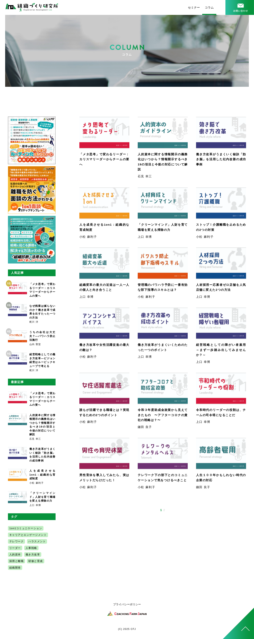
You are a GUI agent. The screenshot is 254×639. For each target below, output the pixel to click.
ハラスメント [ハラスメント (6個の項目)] (37, 541)
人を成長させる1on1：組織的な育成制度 (42, 474)
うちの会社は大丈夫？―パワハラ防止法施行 (42, 336)
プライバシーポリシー (127, 605)
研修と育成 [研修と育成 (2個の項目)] (35, 561)
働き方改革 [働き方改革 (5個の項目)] (33, 554)
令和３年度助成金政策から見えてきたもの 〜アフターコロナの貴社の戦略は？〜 (163, 416)
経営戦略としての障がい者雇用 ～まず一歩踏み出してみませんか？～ (223, 351)
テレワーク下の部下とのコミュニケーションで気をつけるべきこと (163, 481)
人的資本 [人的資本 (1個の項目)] (15, 554)
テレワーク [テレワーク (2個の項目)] (16, 541)
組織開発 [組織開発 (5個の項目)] (15, 567)
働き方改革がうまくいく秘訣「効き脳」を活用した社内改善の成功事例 (221, 159)
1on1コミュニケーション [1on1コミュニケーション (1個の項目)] (25, 528)
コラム (209, 7)
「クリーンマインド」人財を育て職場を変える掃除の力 (42, 496)
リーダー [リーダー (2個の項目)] (15, 547)
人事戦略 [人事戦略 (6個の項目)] (31, 547)
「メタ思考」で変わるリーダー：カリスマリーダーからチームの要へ (104, 159)
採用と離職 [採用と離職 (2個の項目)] (16, 561)
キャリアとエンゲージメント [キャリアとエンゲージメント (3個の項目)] (28, 534)
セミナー (194, 7)
